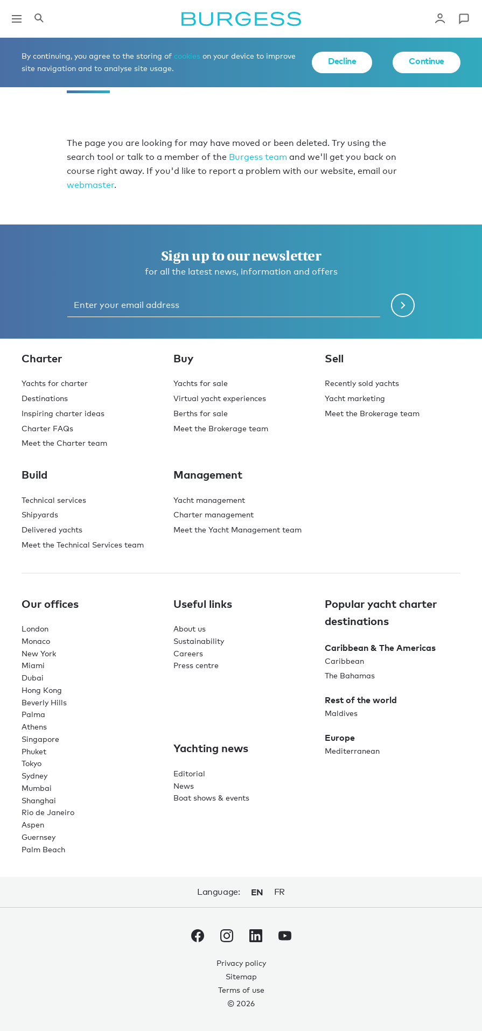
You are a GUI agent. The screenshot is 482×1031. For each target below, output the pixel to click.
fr (279, 892)
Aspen (33, 824)
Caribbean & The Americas (380, 647)
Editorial (189, 773)
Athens (34, 726)
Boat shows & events (211, 797)
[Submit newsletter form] (403, 305)
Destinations (45, 398)
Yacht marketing (355, 398)
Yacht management (209, 499)
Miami (33, 665)
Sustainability (198, 641)
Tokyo (31, 763)
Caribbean (344, 660)
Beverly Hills (44, 702)
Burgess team (258, 157)
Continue (426, 60)
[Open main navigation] (16, 19)
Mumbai (37, 787)
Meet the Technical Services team (83, 544)
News (183, 785)
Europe (340, 737)
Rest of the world (361, 700)
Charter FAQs (47, 428)
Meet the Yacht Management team (237, 529)
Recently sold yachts (362, 383)
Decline (342, 60)
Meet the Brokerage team (220, 428)
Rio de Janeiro (48, 812)
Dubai (33, 677)
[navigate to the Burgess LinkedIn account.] (256, 938)
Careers (188, 653)
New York (39, 653)
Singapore (40, 739)
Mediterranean (352, 750)
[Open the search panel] (39, 18)
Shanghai (39, 800)
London (35, 628)
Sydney (34, 775)
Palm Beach (43, 849)
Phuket (34, 751)
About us (189, 628)
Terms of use (241, 989)
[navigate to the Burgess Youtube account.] (285, 938)
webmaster (90, 185)
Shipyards (40, 514)
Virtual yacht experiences (219, 398)
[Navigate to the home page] (241, 19)
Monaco (36, 641)
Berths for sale (200, 413)
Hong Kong (42, 690)
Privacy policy (241, 962)
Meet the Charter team (64, 442)
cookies (187, 55)
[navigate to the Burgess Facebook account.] (197, 938)
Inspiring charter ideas (63, 413)
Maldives (341, 713)
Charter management (213, 514)
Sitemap (241, 976)
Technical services (54, 499)
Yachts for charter (55, 383)
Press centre (196, 665)
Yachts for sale (200, 383)
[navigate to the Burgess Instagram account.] (227, 938)
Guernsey (38, 836)
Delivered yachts (52, 529)
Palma (33, 714)
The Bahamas (350, 675)
